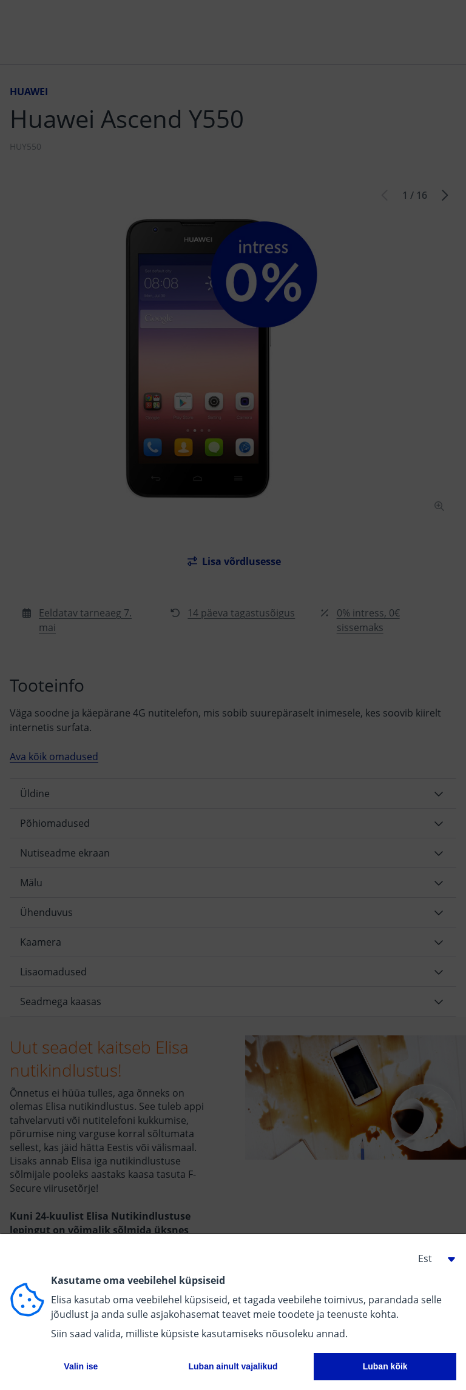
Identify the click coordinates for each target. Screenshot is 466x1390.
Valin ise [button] (81, 1366)
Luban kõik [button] (385, 1366)
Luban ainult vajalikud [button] (232, 1366)
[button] (432, 1258)
